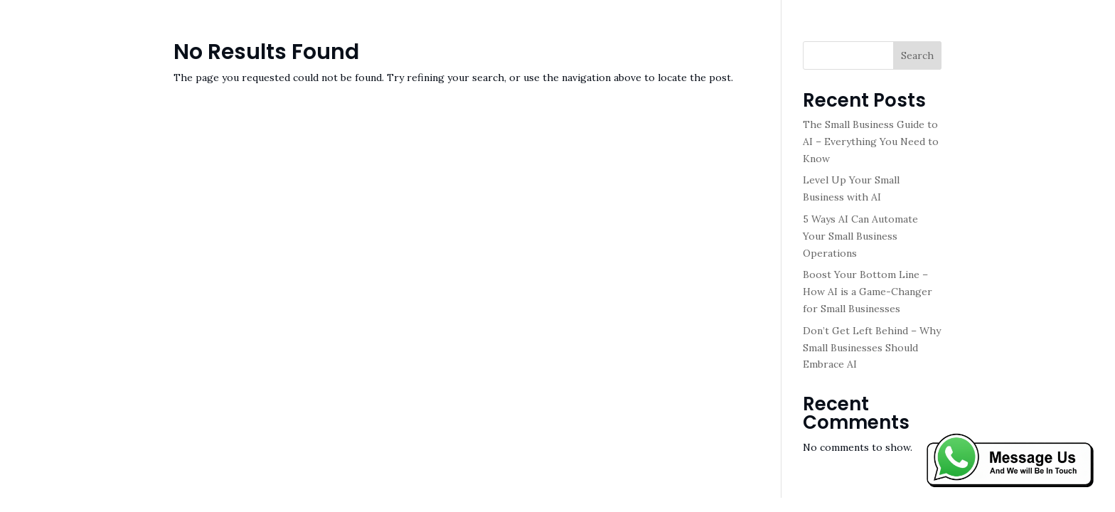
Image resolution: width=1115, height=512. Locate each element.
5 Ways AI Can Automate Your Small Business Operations (860, 236)
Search (917, 55)
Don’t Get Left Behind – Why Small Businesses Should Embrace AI (872, 347)
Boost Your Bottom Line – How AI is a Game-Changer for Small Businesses (867, 291)
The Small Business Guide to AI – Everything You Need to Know (871, 141)
